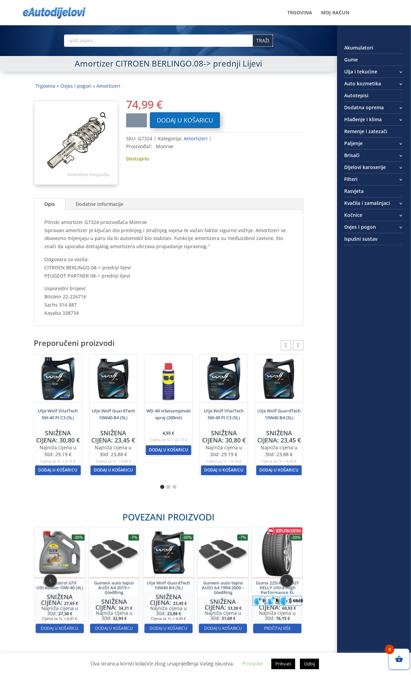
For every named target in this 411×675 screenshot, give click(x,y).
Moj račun (335, 13)
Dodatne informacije (99, 204)
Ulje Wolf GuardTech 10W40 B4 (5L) (113, 414)
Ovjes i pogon (75, 86)
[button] (103, 115)
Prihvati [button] (283, 664)
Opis (49, 204)
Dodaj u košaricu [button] (57, 470)
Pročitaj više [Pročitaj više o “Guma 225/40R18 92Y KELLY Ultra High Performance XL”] (233, 606)
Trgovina (299, 13)
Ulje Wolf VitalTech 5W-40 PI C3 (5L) (58, 414)
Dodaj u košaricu (185, 120)
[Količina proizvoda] (136, 120)
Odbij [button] (309, 664)
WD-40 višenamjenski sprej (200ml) (168, 414)
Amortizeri (108, 86)
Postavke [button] (252, 663)
